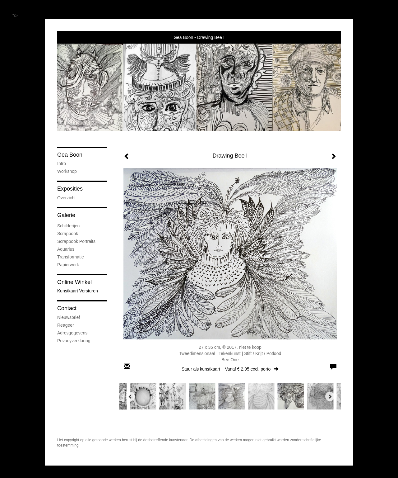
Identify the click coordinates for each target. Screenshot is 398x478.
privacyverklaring (73, 340)
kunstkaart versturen (77, 290)
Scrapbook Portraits (76, 241)
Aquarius (65, 249)
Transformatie (70, 256)
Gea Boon (183, 37)
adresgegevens (72, 332)
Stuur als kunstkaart (230, 369)
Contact (66, 308)
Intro (61, 163)
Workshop (67, 171)
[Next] (330, 396)
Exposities (70, 189)
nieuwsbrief (68, 317)
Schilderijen (68, 225)
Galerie (66, 215)
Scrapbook (67, 233)
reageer (65, 325)
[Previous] (130, 396)
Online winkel (74, 282)
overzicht (66, 197)
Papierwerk (68, 264)
